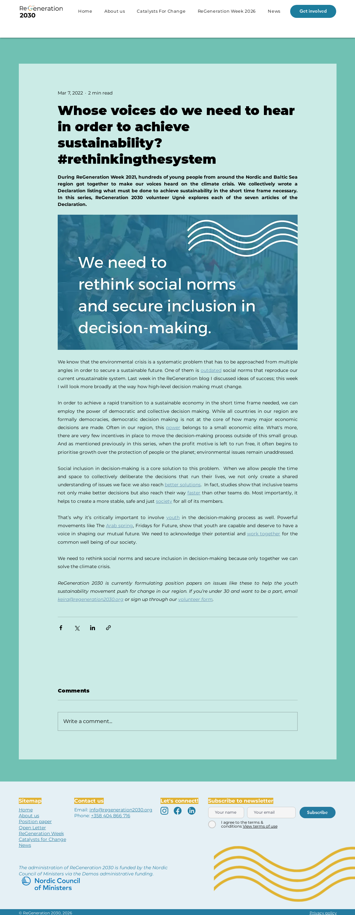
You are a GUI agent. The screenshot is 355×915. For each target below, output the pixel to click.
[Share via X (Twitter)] (77, 628)
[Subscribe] (318, 812)
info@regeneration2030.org (120, 810)
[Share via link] (108, 628)
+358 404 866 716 (110, 816)
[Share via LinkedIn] (92, 628)
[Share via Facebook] (61, 628)
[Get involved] (313, 11)
